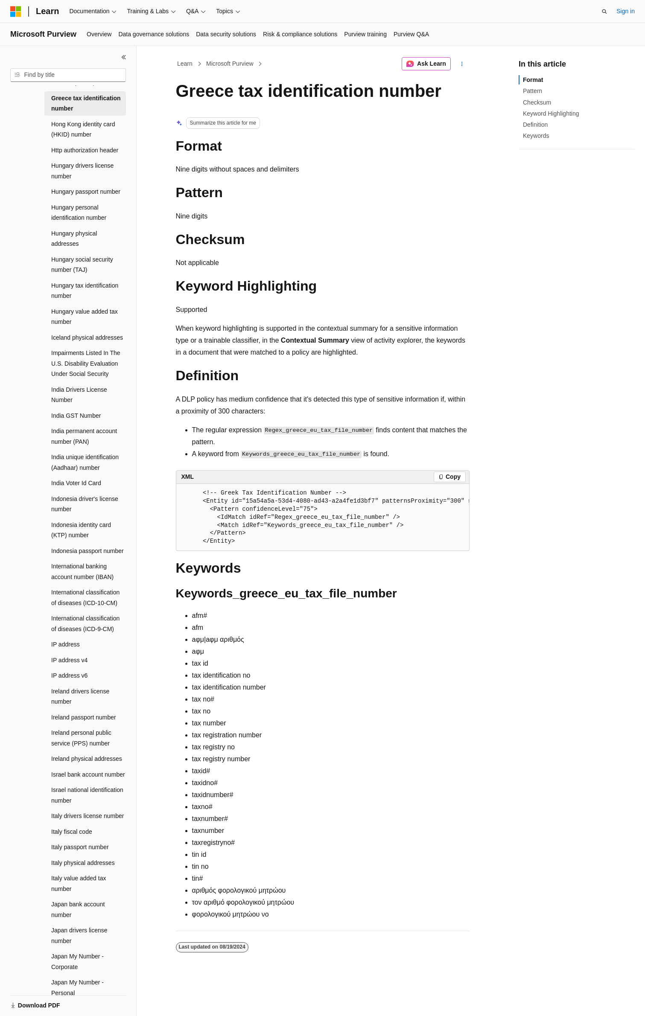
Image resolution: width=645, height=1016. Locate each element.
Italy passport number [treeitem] (80, 847)
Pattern (532, 90)
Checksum (537, 102)
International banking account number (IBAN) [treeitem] (82, 571)
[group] (323, 517)
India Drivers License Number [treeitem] (79, 395)
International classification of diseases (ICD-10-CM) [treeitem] (85, 597)
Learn (185, 63)
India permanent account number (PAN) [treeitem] (84, 436)
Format (533, 79)
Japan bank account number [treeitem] (78, 909)
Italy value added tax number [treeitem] (78, 883)
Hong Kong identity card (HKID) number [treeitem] (83, 129)
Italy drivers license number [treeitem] (87, 815)
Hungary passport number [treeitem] (85, 191)
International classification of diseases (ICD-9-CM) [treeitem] (85, 623)
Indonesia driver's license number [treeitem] (84, 504)
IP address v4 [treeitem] (69, 660)
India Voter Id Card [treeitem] (76, 483)
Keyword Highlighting (551, 113)
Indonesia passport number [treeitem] (87, 550)
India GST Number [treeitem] (76, 415)
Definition (535, 124)
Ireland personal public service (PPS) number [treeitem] (81, 738)
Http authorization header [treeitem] (84, 150)
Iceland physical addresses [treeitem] (87, 337)
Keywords (536, 135)
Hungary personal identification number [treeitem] (78, 212)
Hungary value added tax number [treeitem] (84, 317)
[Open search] (604, 11)
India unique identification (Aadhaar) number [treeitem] (85, 462)
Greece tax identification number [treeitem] (86, 103)
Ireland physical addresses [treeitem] (86, 758)
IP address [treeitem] (65, 644)
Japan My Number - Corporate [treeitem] (77, 961)
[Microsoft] (15, 11)
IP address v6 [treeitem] (69, 675)
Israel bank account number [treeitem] (88, 774)
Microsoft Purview (229, 63)
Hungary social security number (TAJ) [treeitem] (82, 265)
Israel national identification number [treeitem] (87, 795)
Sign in (625, 11)
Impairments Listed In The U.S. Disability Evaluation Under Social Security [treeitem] (85, 363)
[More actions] (461, 64)
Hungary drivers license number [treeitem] (82, 171)
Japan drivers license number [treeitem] (79, 935)
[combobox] (68, 75)
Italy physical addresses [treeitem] (83, 862)
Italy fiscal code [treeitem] (71, 831)
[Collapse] (124, 57)
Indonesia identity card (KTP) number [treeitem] (81, 530)
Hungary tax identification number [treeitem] (84, 291)
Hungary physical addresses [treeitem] (74, 238)
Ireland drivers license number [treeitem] (80, 696)
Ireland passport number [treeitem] (83, 717)
